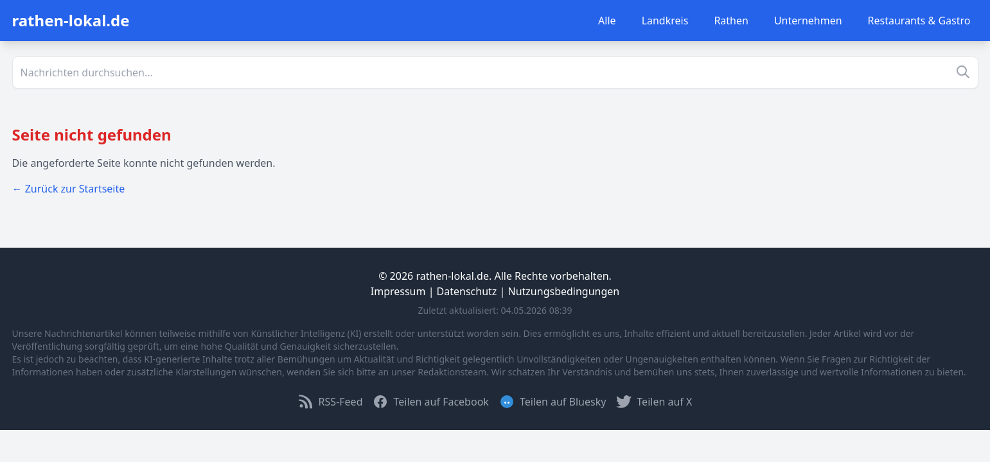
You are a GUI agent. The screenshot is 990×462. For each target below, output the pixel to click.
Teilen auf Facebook (430, 401)
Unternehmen (808, 20)
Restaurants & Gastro (919, 20)
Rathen (731, 20)
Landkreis (665, 20)
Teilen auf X (654, 401)
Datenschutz (467, 291)
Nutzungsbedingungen (564, 291)
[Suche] (495, 72)
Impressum (398, 291)
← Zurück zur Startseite (68, 189)
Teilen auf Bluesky (552, 401)
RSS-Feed (330, 401)
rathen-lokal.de (71, 20)
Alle (607, 20)
